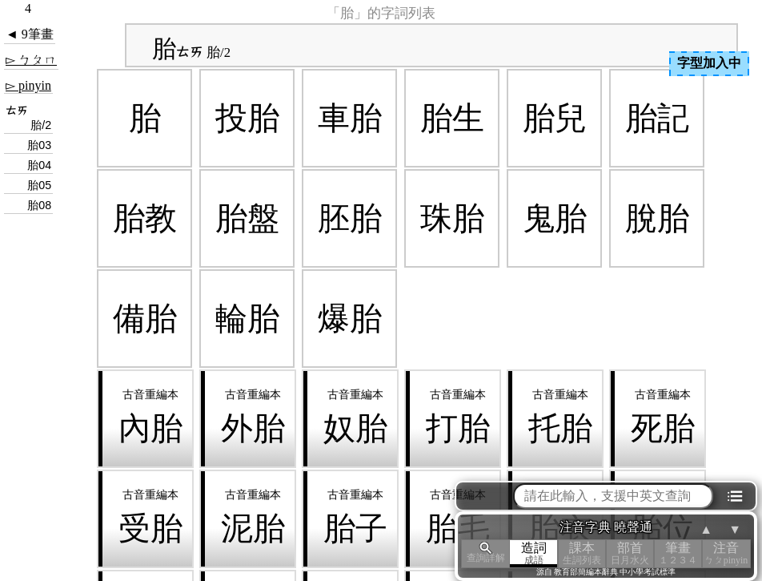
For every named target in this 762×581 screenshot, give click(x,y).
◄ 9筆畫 (30, 34)
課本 (582, 553)
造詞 (534, 553)
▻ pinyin (28, 85)
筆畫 (678, 553)
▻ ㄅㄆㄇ (31, 60)
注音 (726, 553)
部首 (630, 553)
